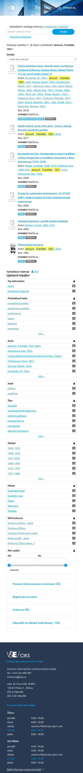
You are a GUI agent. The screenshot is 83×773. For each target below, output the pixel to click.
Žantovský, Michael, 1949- (32, 106)
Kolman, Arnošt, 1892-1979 (40, 225)
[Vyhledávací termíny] (28, 32)
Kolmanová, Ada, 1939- (30, 174)
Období (12, 443)
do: (39, 555)
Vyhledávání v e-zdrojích (56, 26)
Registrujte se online (25, 597)
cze (46, 8)
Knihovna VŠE (21, 610)
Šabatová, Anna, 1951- (30, 98)
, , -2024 (43, 134)
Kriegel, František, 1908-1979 (40, 166)
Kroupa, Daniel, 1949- (43, 82)
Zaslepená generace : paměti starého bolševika (43, 221)
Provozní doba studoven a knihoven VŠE (36, 584)
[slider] (9, 565)
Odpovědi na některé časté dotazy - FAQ (36, 623)
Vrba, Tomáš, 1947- (61, 102)
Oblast (11, 486)
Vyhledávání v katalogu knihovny (25, 26)
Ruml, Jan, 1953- (35, 94)
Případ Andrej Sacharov (30, 245)
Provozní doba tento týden (21, 705)
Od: (9, 555)
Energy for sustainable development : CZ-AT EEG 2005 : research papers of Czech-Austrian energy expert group (44, 197)
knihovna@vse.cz (16, 677)
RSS (34, 272)
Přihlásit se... (67, 8)
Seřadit (10, 54)
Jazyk (10, 383)
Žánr (10, 400)
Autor (11, 341)
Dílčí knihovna (15, 518)
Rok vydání (14, 550)
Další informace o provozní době (24, 769)
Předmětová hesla (17, 298)
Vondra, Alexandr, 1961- (37, 102)
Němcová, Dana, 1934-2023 (48, 86)
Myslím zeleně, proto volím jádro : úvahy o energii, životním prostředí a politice (45, 128)
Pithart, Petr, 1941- (44, 90)
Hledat (63, 32)
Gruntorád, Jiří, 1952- (36, 78)
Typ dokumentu (16, 281)
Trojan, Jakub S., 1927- (56, 94)
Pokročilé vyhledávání (20, 37)
